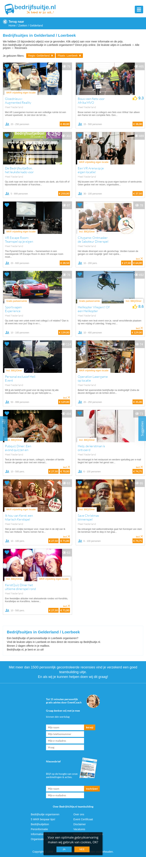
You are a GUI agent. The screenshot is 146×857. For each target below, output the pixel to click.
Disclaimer (79, 824)
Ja (64, 849)
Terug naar (16, 21)
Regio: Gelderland (40, 55)
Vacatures (79, 829)
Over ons (78, 814)
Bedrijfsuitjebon (40, 824)
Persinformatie (39, 829)
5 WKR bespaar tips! (43, 819)
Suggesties (142, 428)
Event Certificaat (83, 819)
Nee (81, 849)
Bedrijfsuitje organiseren (45, 814)
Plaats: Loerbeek (69, 55)
